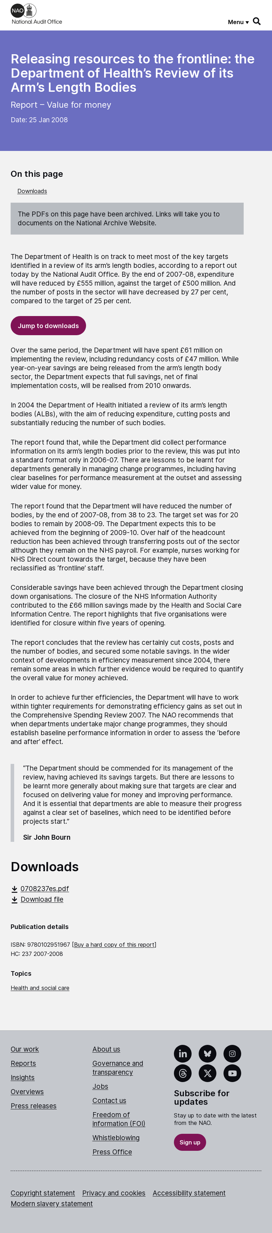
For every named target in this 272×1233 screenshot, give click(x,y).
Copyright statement (43, 1193)
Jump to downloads (48, 326)
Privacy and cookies (114, 1193)
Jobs (100, 1086)
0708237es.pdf (40, 889)
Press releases (34, 1106)
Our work (25, 1049)
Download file (37, 899)
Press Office (112, 1152)
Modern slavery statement (52, 1204)
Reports (23, 1063)
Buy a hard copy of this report (114, 944)
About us (106, 1049)
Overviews (27, 1092)
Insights (23, 1078)
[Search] (257, 21)
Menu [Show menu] (236, 22)
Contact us (109, 1101)
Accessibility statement (189, 1193)
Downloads (32, 191)
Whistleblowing (116, 1138)
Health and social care (40, 987)
